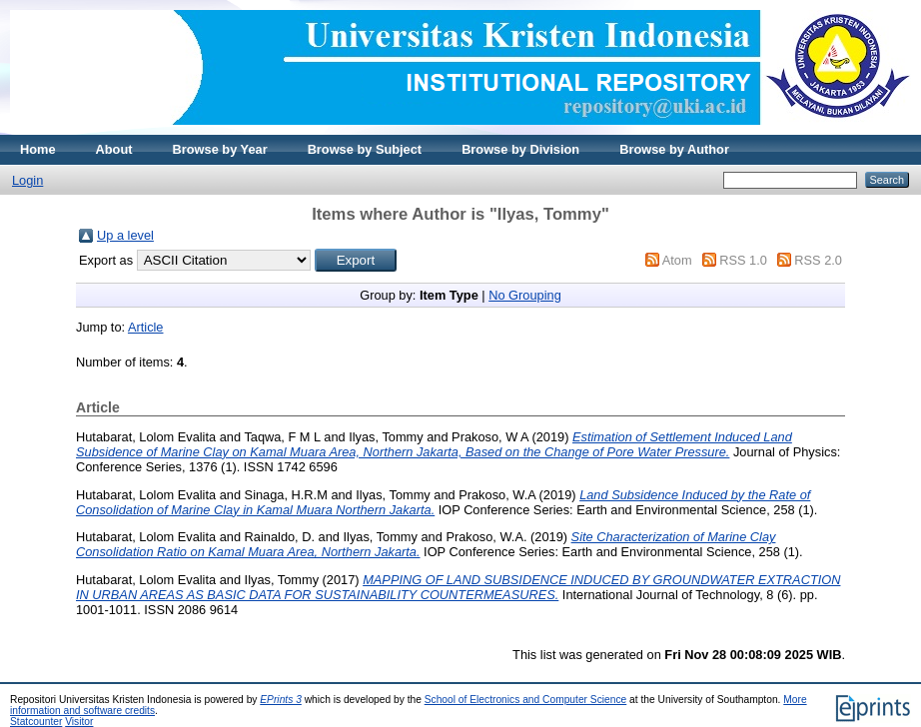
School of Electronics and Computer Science (526, 699)
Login (27, 180)
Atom (677, 260)
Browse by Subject (365, 149)
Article (146, 327)
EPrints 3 (281, 699)
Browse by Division (520, 149)
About (114, 149)
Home (38, 149)
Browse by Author (674, 149)
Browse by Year (220, 149)
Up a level (125, 235)
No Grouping (524, 295)
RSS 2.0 (818, 260)
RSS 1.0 (743, 260)
